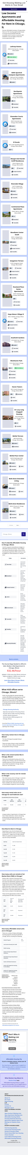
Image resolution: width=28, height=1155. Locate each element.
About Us (7, 1098)
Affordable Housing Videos (12, 1117)
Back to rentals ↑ (14, 659)
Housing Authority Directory (13, 1118)
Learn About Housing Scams (13, 1136)
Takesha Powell (13, 1080)
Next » (17, 525)
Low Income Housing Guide (13, 1129)
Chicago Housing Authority (11, 709)
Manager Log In (9, 1108)
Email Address (12, 1042)
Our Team (7, 1099)
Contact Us (8, 1106)
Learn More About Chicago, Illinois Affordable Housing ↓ (14, 681)
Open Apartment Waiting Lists (13, 1115)
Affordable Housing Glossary (13, 1138)
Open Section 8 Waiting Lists (13, 1113)
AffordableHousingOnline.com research (10, 1025)
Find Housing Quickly (11, 1128)
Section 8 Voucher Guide (12, 1131)
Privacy (7, 1104)
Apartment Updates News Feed (14, 1120)
